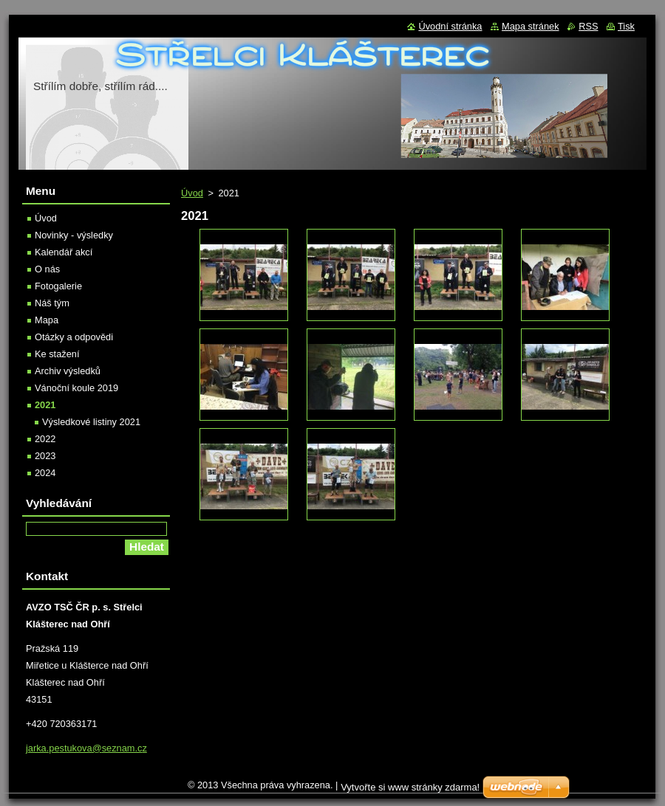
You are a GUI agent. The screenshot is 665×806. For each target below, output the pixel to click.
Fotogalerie (58, 286)
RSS (588, 26)
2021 (45, 404)
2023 (45, 455)
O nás (47, 269)
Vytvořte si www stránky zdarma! (410, 787)
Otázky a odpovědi (74, 336)
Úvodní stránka (450, 26)
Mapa (46, 320)
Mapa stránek (530, 26)
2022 (45, 438)
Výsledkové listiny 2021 (91, 421)
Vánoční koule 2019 (76, 387)
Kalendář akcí (63, 252)
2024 (45, 472)
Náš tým (52, 303)
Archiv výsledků (67, 370)
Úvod (192, 193)
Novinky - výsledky (74, 235)
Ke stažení (57, 353)
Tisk (626, 26)
